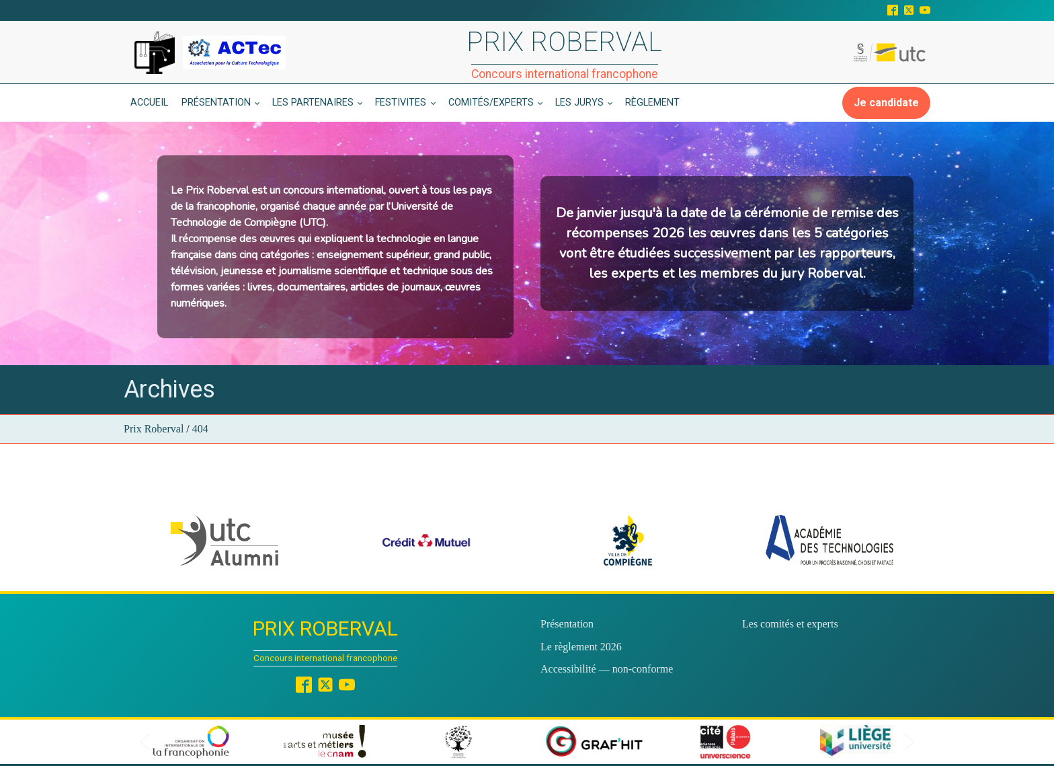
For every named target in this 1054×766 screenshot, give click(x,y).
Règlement (652, 102)
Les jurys (579, 102)
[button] (224, 540)
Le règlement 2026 (581, 646)
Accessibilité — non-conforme (606, 669)
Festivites (400, 102)
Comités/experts (491, 102)
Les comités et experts (790, 623)
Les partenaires (313, 102)
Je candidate (886, 102)
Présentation (216, 102)
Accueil (149, 102)
